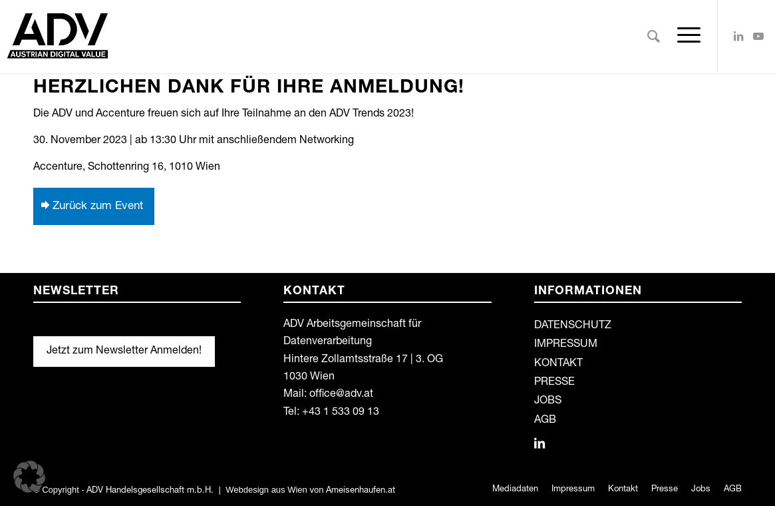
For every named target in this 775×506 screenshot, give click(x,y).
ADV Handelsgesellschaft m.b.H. (150, 491)
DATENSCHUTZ (572, 326)
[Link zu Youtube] (758, 36)
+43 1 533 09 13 (340, 412)
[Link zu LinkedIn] (738, 36)
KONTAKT (558, 364)
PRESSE (554, 383)
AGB (545, 420)
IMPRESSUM (565, 345)
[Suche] (654, 36)
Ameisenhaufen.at (360, 491)
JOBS (547, 401)
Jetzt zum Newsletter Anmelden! (124, 351)
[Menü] (684, 36)
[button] (29, 476)
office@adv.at (341, 394)
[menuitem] (654, 36)
